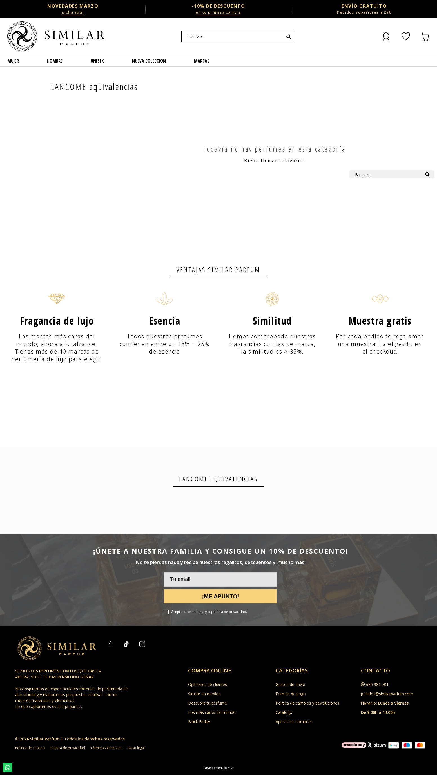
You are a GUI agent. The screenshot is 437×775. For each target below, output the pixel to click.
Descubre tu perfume (207, 703)
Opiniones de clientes (207, 684)
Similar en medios (204, 693)
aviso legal (195, 611)
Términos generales (106, 747)
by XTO (228, 768)
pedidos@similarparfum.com (387, 693)
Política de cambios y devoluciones (307, 703)
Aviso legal (136, 747)
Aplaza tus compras (294, 721)
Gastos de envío (290, 684)
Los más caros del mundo (212, 712)
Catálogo (284, 712)
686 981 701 (377, 684)
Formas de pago (291, 693)
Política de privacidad (67, 747)
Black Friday (199, 721)
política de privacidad (228, 611)
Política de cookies (30, 747)
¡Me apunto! (220, 596)
